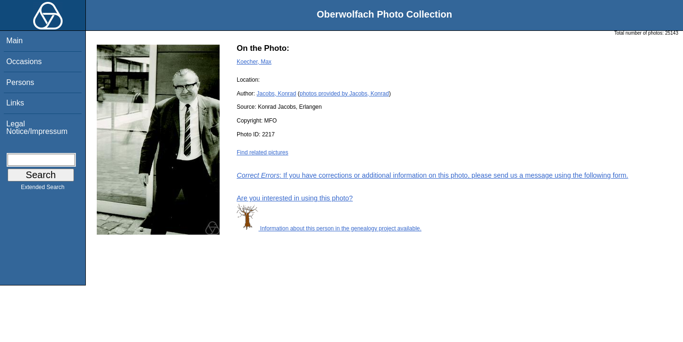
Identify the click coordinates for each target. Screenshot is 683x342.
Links (15, 103)
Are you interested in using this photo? (295, 198)
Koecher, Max (254, 61)
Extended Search (43, 189)
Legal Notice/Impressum (36, 127)
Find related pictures (262, 152)
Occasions (24, 61)
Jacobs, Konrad (276, 93)
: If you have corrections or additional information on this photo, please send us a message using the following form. (432, 175)
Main (14, 41)
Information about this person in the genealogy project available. (329, 228)
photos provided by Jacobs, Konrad (344, 93)
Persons (20, 82)
